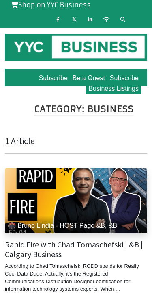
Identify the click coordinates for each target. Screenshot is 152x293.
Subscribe (124, 77)
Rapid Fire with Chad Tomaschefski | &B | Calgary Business (74, 249)
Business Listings (113, 88)
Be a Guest (89, 77)
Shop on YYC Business (51, 5)
